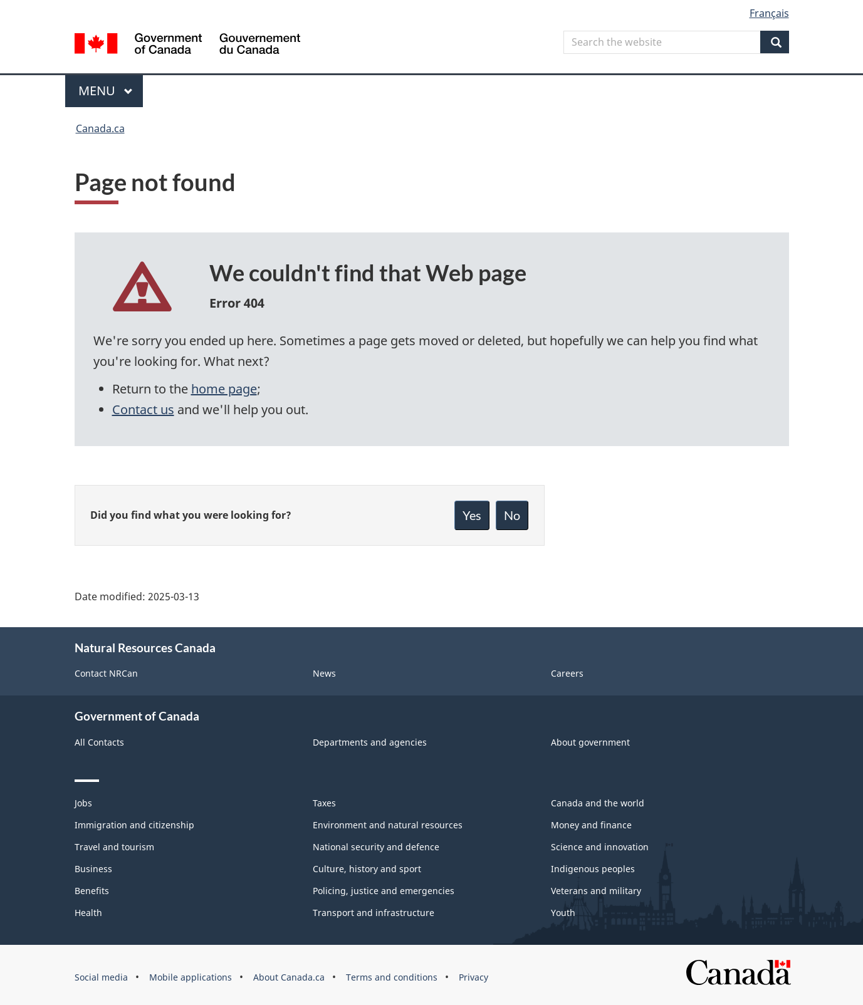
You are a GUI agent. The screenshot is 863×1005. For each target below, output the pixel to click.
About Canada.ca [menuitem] (289, 977)
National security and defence (376, 847)
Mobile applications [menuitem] (190, 977)
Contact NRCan (106, 673)
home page (224, 388)
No (512, 515)
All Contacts (99, 742)
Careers (567, 673)
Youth (563, 913)
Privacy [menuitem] (473, 977)
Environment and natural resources (388, 825)
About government (590, 742)
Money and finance (591, 825)
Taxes (324, 803)
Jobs (83, 803)
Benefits (92, 891)
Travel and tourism (114, 847)
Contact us (143, 409)
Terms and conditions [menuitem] (391, 977)
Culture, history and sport (367, 869)
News (324, 673)
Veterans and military (596, 891)
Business (93, 869)
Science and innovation (600, 847)
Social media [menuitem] (101, 977)
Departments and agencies (370, 742)
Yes (472, 515)
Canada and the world (597, 803)
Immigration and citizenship (134, 825)
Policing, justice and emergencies (383, 891)
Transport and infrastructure (373, 913)
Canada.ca (100, 128)
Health (88, 913)
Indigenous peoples (593, 869)
